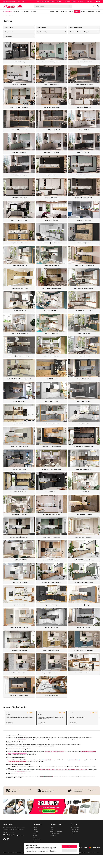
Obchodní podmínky (54, 833)
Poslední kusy (25, 11)
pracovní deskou (21, 771)
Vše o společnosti (75, 827)
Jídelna (83, 11)
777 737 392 (10, 832)
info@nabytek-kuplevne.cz (15, 835)
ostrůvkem (61, 751)
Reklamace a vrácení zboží (56, 831)
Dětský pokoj (64, 11)
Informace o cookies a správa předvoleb (49, 851)
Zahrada (98, 11)
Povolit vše (69, 846)
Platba (74, 1)
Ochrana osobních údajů (8, 852)
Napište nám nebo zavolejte (46, 776)
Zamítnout (69, 850)
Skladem (16, 11)
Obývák (52, 11)
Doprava (67, 1)
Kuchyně (77, 11)
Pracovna (71, 11)
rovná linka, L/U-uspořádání (51, 751)
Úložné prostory (90, 11)
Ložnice (57, 11)
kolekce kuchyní (22, 739)
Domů (5, 15)
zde (40, 851)
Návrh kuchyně (7, 11)
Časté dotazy (88, 1)
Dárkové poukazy (75, 829)
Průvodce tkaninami (75, 831)
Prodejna (34, 11)
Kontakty (80, 1)
